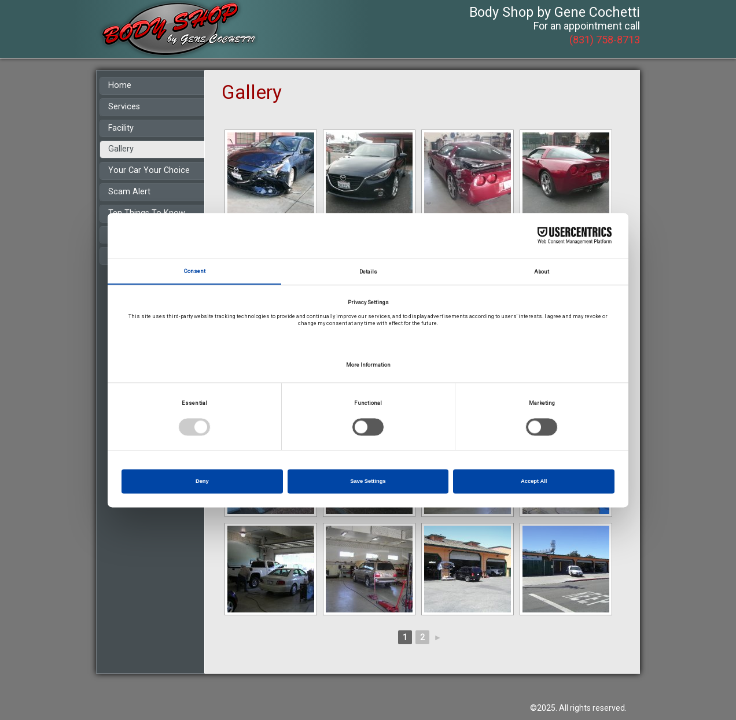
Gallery (121, 149)
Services (124, 107)
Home (119, 85)
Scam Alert (129, 192)
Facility (121, 128)
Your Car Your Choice (149, 170)
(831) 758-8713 (604, 40)
